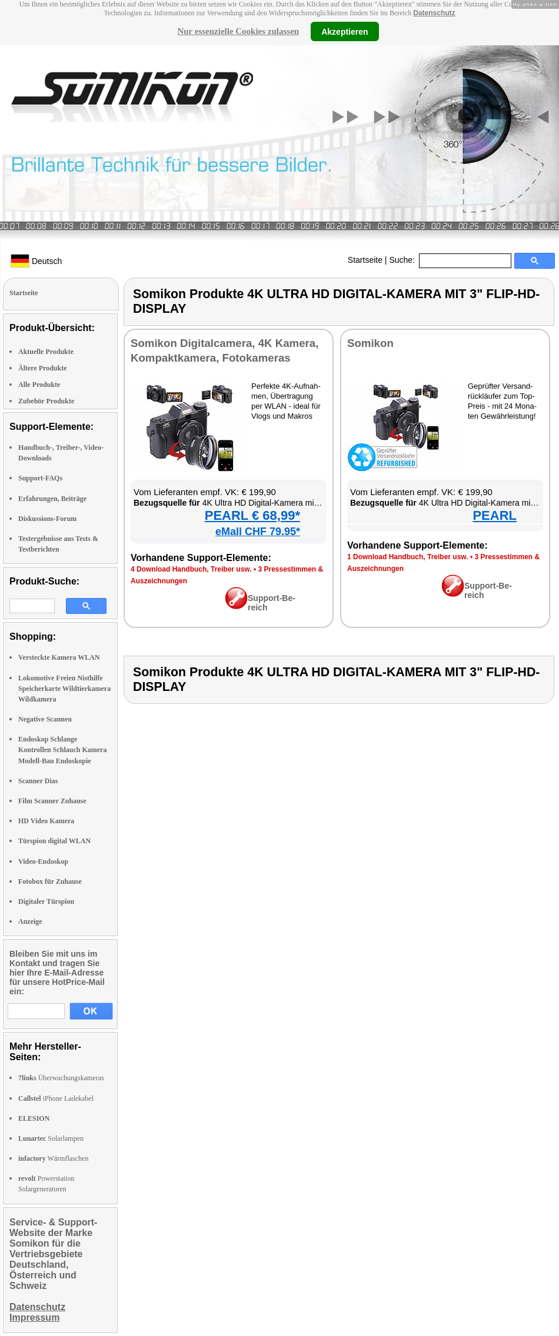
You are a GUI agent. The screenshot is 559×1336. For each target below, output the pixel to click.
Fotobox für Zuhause (50, 881)
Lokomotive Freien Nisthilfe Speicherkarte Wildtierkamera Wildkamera (64, 688)
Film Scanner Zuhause (52, 801)
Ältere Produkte (42, 368)
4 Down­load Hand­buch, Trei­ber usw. (191, 569)
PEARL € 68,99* (252, 515)
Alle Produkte (39, 384)
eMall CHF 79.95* (257, 531)
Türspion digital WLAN (54, 841)
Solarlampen (51, 1138)
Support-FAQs (40, 478)
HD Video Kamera (46, 821)
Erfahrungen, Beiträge (52, 499)
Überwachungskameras (61, 1078)
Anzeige (30, 921)
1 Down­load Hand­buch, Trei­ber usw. (407, 557)
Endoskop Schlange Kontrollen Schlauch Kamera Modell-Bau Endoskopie (62, 749)
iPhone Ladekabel (56, 1098)
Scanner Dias (38, 781)
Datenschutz (434, 13)
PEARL (495, 515)
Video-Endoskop (43, 861)
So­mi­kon (370, 343)
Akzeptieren (344, 31)
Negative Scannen (45, 719)
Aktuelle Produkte (46, 352)
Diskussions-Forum (47, 519)
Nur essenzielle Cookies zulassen (238, 31)
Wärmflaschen (53, 1158)
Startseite (365, 260)
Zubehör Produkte (46, 401)
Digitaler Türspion (46, 901)
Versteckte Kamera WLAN (59, 657)
